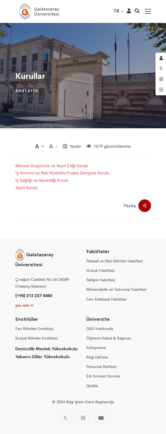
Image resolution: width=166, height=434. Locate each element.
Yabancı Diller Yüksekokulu (42, 356)
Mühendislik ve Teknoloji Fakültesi (116, 289)
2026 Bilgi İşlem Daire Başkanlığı (85, 401)
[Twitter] (65, 417)
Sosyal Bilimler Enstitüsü (36, 338)
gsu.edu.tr (24, 305)
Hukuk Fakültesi (100, 270)
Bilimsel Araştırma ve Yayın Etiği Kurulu (51, 166)
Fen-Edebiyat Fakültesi (106, 299)
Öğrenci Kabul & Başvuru (108, 338)
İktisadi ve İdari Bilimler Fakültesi (114, 260)
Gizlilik (92, 385)
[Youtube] (101, 417)
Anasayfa (26, 90)
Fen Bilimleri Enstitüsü (34, 328)
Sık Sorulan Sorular (103, 375)
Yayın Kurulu (26, 187)
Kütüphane (96, 347)
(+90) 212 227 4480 (33, 295)
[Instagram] (83, 417)
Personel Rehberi (101, 366)
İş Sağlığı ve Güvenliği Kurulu (41, 180)
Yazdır (75, 146)
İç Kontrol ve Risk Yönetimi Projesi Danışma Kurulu (62, 173)
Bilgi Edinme (97, 356)
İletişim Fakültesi (100, 279)
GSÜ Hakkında (99, 328)
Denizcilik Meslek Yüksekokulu (46, 349)
